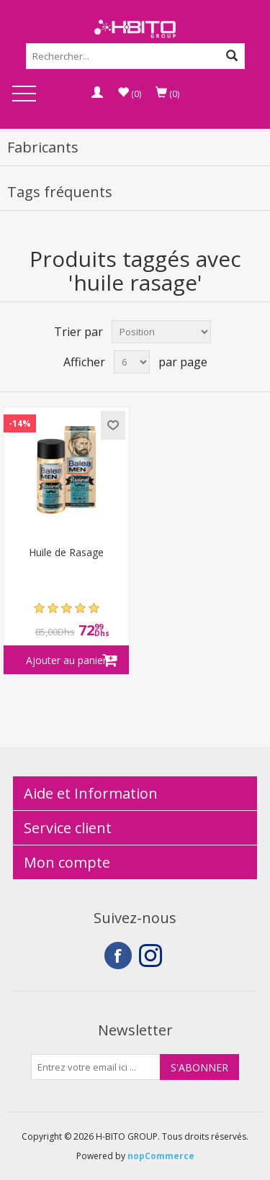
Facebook (118, 955)
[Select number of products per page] (132, 361)
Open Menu (23, 94)
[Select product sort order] (161, 331)
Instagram (152, 955)
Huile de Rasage (66, 553)
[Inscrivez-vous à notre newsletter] (96, 1067)
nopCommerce (160, 1156)
